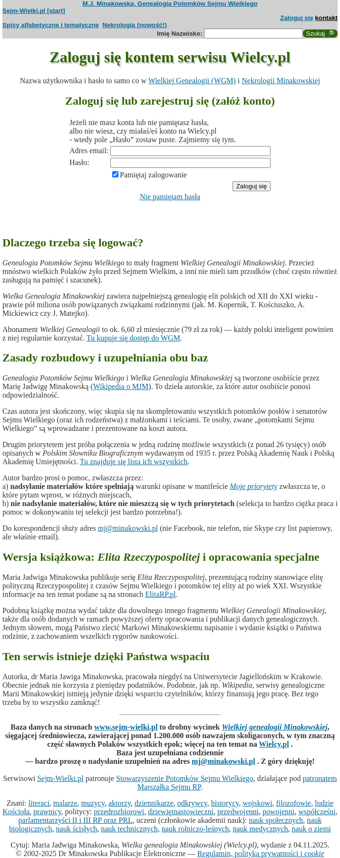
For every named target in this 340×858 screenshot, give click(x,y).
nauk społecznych (276, 820)
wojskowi (257, 803)
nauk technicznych (129, 829)
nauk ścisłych (76, 829)
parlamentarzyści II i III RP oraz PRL (76, 820)
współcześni (317, 812)
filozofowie (293, 803)
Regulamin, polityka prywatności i (260, 853)
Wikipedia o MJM (121, 386)
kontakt (326, 17)
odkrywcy (192, 803)
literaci (38, 803)
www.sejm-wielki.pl (125, 727)
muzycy (93, 803)
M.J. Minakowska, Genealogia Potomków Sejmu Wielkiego (170, 3)
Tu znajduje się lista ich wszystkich (134, 462)
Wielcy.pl (274, 744)
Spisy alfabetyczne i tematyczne (50, 25)
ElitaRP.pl (160, 594)
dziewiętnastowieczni (181, 812)
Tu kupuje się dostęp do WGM (133, 338)
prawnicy (47, 812)
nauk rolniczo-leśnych (195, 829)
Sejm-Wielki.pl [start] (33, 10)
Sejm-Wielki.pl (60, 778)
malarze (65, 803)
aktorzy (119, 803)
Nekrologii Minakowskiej (281, 81)
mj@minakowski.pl (128, 528)
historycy (225, 803)
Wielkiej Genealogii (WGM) (192, 81)
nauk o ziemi (311, 829)
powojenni (278, 812)
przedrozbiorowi (119, 812)
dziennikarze (154, 803)
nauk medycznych (260, 829)
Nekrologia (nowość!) (134, 25)
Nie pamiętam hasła (170, 197)
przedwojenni (238, 812)
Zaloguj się (296, 17)
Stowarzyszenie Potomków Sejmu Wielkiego (184, 778)
